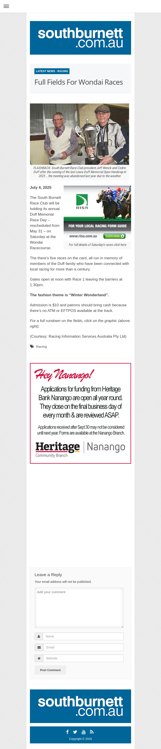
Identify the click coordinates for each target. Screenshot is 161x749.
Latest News (45, 71)
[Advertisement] (70, 507)
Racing (62, 71)
